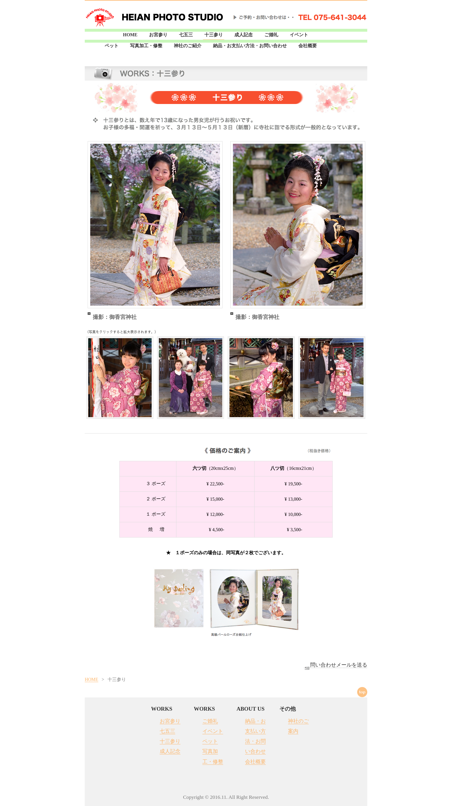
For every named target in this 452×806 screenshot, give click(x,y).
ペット (111, 45)
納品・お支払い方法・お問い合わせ (250, 45)
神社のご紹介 (187, 45)
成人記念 (243, 34)
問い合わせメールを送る (335, 665)
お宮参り (158, 34)
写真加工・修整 (146, 45)
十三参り (213, 34)
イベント (299, 34)
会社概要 (307, 45)
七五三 (186, 34)
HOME (130, 34)
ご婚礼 (271, 34)
